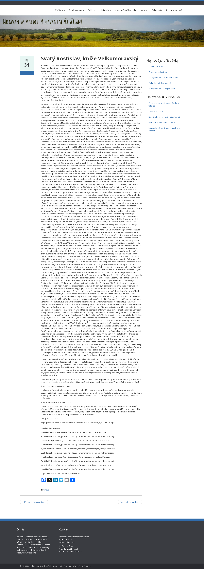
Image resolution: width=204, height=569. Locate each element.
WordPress (78, 566)
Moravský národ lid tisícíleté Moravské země (44, 566)
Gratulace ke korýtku (158, 72)
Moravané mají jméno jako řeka (162, 122)
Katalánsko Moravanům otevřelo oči (164, 117)
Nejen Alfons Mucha (130, 502)
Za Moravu (60, 10)
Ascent (88, 566)
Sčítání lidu (106, 10)
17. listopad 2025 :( (156, 66)
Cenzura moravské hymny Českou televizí (164, 104)
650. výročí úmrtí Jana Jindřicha (162, 88)
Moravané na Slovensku (125, 10)
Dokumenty (157, 10)
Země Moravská (156, 111)
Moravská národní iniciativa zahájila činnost (164, 129)
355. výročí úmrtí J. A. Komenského (163, 77)
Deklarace (92, 10)
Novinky (46, 490)
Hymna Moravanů (174, 10)
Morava (144, 10)
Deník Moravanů (76, 10)
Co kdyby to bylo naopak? (160, 83)
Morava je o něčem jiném (34, 502)
